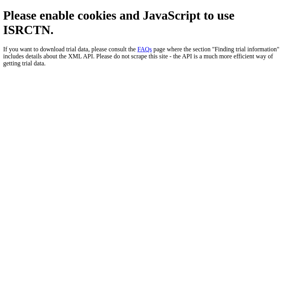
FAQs (144, 49)
